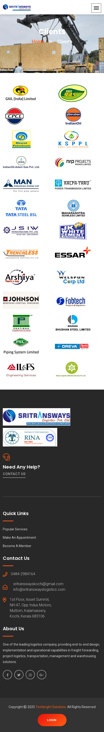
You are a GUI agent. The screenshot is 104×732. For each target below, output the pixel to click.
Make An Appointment (19, 537)
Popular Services (15, 529)
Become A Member (17, 546)
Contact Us (14, 474)
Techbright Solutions (51, 707)
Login (51, 720)
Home (38, 41)
